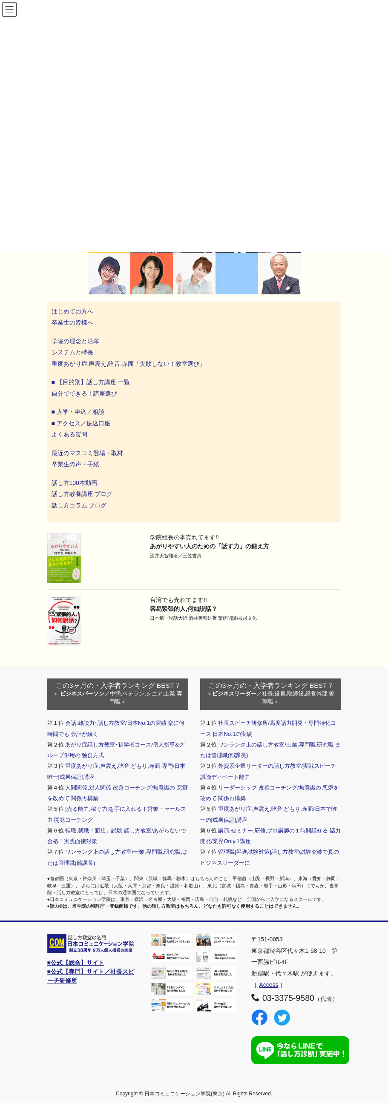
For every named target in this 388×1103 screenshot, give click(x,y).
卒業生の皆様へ (72, 322)
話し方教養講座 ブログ (82, 493)
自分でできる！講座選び (84, 393)
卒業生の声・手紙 (75, 464)
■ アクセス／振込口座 (81, 423)
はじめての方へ (72, 311)
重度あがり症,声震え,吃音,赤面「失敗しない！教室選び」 (129, 363)
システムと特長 (72, 352)
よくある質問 (69, 434)
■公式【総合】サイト (75, 962)
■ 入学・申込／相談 (78, 411)
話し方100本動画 (74, 482)
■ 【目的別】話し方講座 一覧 (91, 382)
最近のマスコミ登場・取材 (87, 453)
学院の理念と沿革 (75, 341)
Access (268, 984)
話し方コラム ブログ (79, 505)
